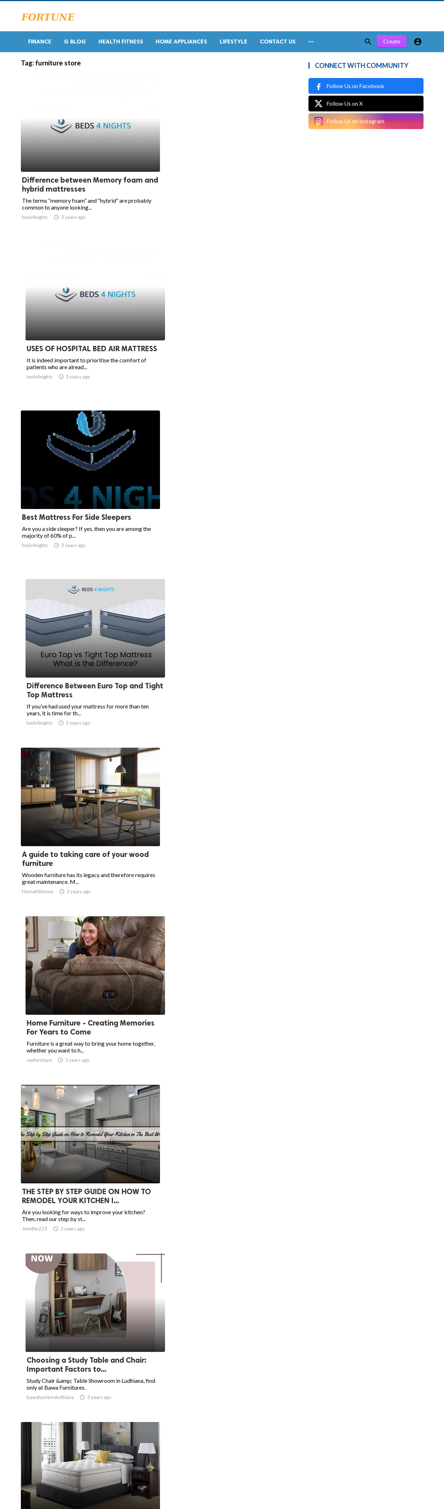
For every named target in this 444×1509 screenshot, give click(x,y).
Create (391, 43)
